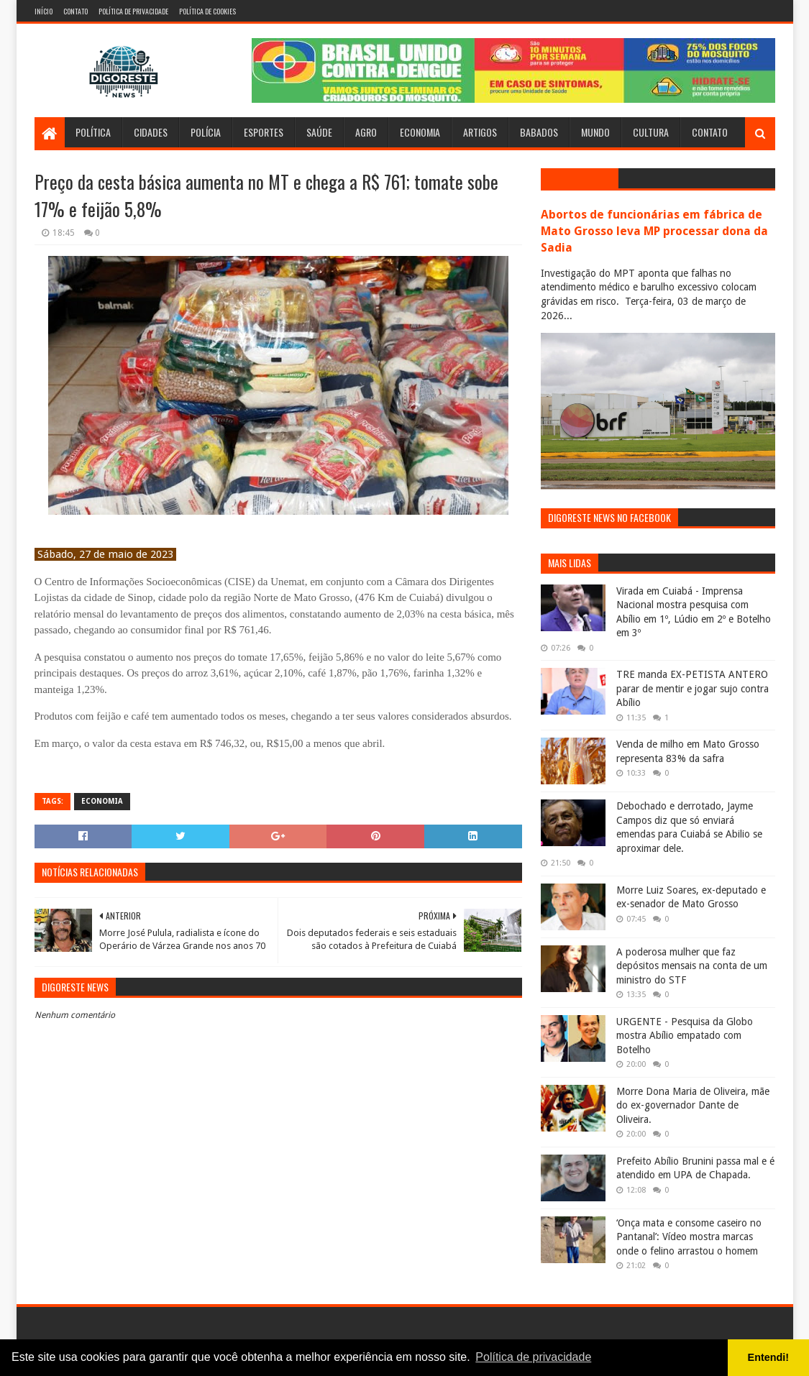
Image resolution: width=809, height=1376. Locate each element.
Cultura (651, 131)
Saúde (319, 131)
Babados (539, 131)
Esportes (263, 131)
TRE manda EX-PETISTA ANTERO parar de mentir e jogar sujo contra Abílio (692, 688)
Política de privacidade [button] (533, 1357)
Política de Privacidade (133, 11)
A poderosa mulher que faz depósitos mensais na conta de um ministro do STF (691, 966)
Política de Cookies (207, 11)
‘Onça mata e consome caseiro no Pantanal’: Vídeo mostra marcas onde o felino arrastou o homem (689, 1237)
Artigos (480, 131)
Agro (366, 131)
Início (43, 11)
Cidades (151, 131)
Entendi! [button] (769, 1357)
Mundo (595, 131)
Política (93, 131)
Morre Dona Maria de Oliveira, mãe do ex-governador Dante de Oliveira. (692, 1105)
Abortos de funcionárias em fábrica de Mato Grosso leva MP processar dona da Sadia (654, 231)
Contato (75, 11)
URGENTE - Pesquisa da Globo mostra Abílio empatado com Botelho (684, 1035)
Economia (420, 131)
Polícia (206, 131)
